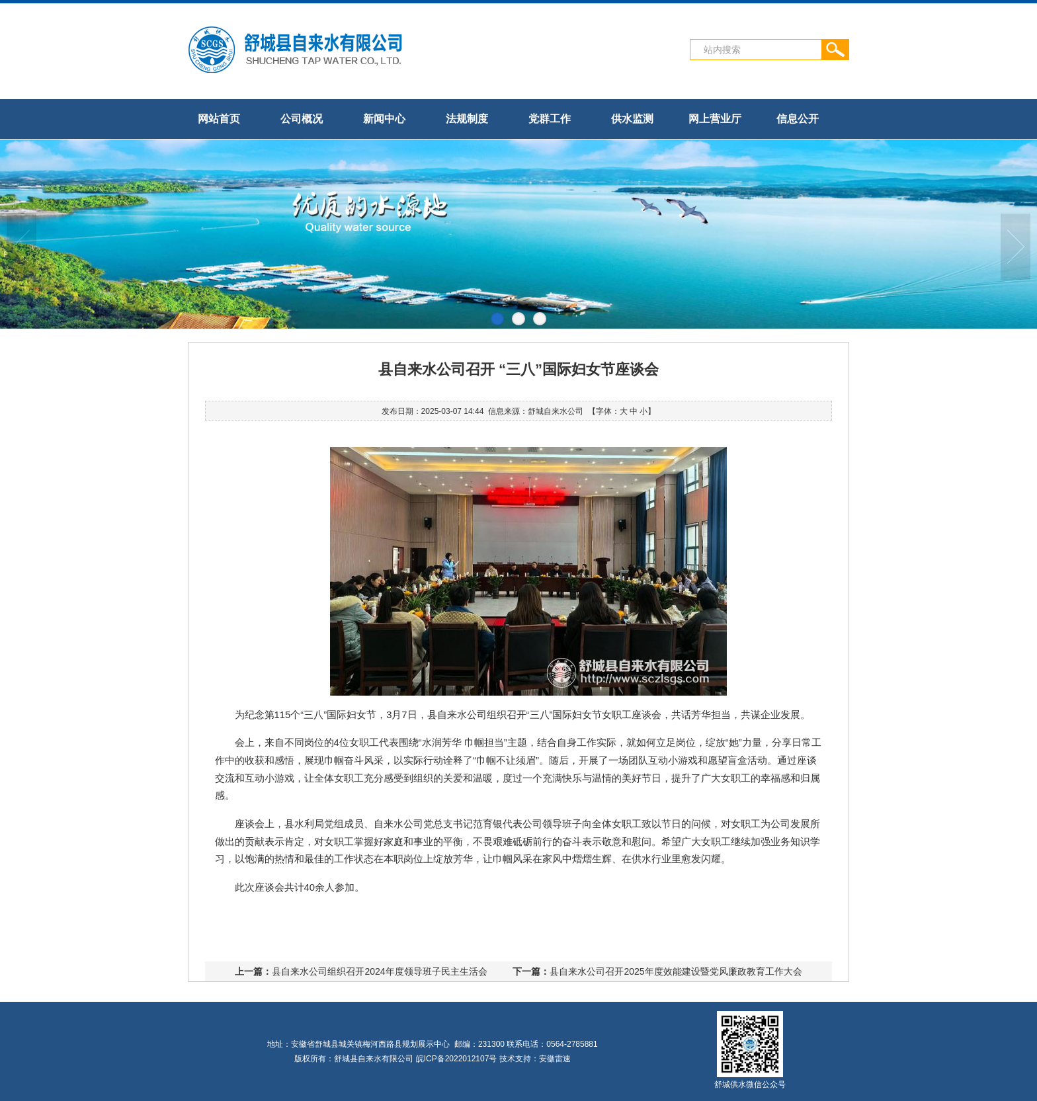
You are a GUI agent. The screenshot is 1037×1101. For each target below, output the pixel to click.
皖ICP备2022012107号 (456, 1058)
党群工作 (549, 118)
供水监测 (632, 118)
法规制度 (467, 118)
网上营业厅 (714, 118)
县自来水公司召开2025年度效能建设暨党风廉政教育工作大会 (676, 971)
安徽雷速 (555, 1058)
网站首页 (219, 118)
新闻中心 (384, 118)
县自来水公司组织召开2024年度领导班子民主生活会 (379, 971)
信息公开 (797, 118)
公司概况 (301, 118)
